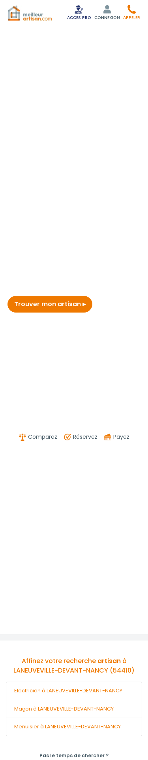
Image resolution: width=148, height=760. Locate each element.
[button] (131, 12)
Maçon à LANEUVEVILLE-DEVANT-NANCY (64, 709)
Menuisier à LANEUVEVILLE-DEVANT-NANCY (67, 726)
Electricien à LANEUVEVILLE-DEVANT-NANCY (68, 690)
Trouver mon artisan (50, 304)
